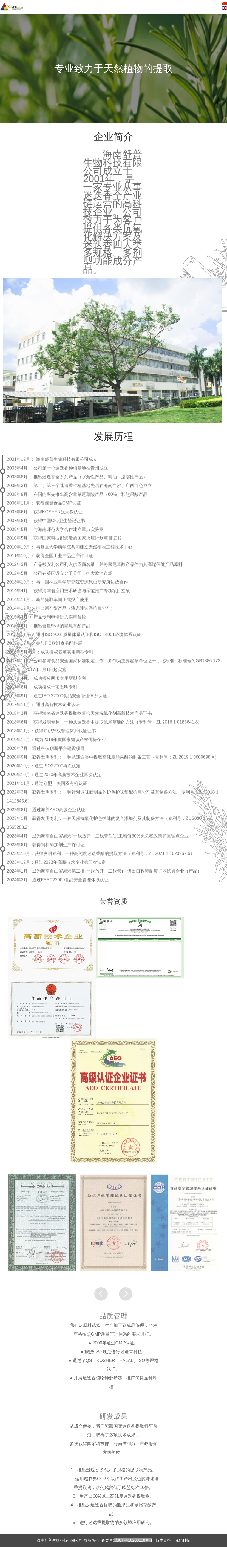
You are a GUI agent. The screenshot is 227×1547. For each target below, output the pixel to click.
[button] (125, 1305)
